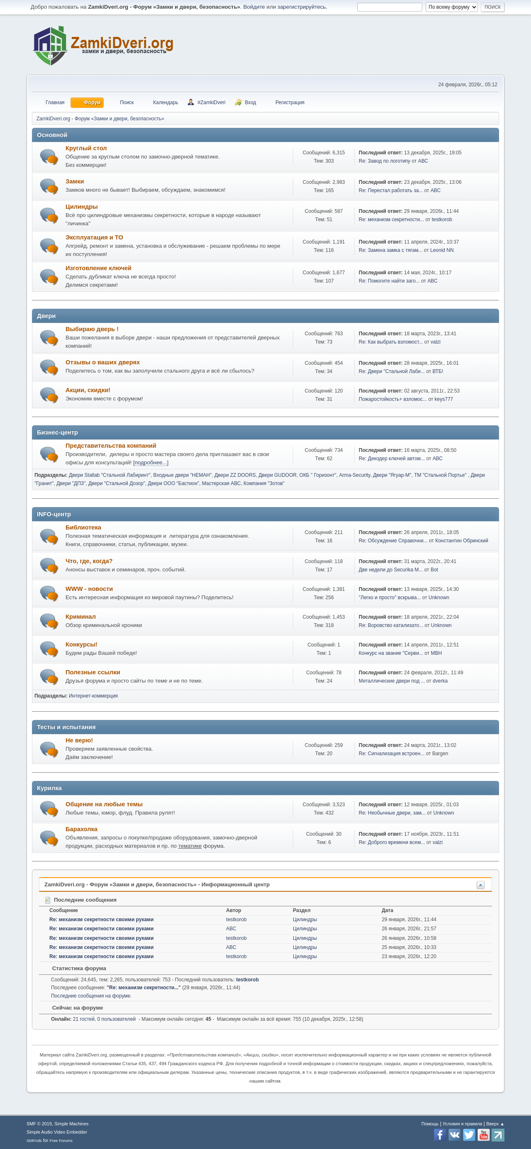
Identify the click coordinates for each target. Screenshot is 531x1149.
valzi (436, 342)
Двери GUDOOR (277, 475)
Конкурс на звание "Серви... (391, 653)
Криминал (81, 616)
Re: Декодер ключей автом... (392, 458)
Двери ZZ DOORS (235, 475)
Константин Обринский (461, 541)
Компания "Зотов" (264, 483)
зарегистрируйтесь (302, 7)
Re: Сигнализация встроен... (392, 753)
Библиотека (83, 527)
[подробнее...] (150, 462)
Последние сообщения (80, 899)
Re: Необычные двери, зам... (392, 813)
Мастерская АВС (221, 483)
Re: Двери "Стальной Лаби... (392, 371)
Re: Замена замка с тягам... (391, 250)
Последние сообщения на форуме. (91, 996)
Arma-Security (354, 475)
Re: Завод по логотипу (384, 161)
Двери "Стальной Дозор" (116, 483)
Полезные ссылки (93, 672)
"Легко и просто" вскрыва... (390, 597)
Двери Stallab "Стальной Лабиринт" (110, 475)
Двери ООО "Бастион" (174, 483)
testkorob (442, 219)
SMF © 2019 (39, 1123)
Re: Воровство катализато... (391, 625)
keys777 (444, 399)
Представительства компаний (111, 445)
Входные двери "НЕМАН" (182, 475)
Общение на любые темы (104, 804)
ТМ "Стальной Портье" (441, 475)
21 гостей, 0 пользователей (93, 1019)
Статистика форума (75, 968)
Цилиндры (82, 206)
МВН (436, 653)
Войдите (254, 7)
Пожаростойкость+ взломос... (393, 399)
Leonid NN (442, 250)
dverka (440, 681)
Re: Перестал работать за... (391, 190)
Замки (75, 181)
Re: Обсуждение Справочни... (393, 541)
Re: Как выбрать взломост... (391, 342)
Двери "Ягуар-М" (392, 475)
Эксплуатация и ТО (94, 237)
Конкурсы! (81, 644)
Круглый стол (86, 148)
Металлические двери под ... (392, 681)
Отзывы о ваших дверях (103, 362)
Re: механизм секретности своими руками (101, 919)
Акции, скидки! (88, 390)
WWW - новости (89, 588)
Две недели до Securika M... (391, 570)
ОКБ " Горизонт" (318, 475)
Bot (434, 570)
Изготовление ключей (99, 268)
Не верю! (79, 740)
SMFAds (34, 1140)
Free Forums (61, 1140)
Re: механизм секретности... (391, 219)
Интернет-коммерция (93, 696)
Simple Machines (71, 1123)
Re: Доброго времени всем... (392, 842)
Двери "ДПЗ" (70, 483)
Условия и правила (462, 1123)
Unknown (439, 597)
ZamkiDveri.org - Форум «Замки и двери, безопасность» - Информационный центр (157, 884)
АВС (423, 161)
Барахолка (81, 829)
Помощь (430, 1123)
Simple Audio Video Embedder (57, 1131)
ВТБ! (438, 371)
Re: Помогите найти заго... (389, 281)
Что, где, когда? (89, 561)
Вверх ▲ (495, 1123)
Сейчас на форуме (73, 1008)
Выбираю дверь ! (92, 329)
